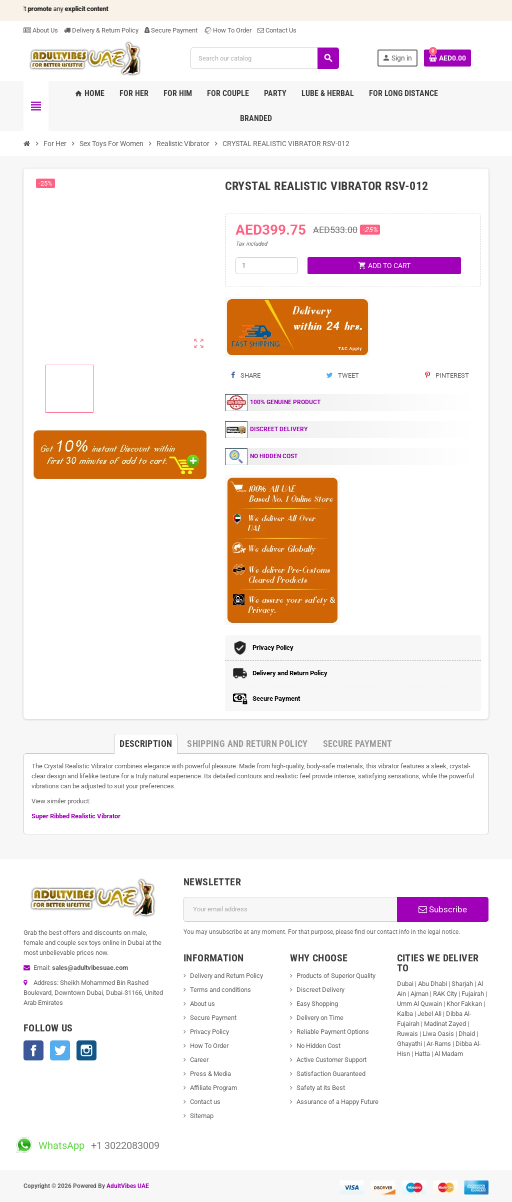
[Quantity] (267, 265)
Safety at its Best (320, 1087)
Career (199, 1059)
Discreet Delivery (320, 989)
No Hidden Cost (318, 1045)
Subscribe (442, 909)
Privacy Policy (209, 1031)
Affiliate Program (213, 1087)
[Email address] (291, 909)
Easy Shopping (317, 1003)
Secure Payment (171, 30)
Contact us (205, 1101)
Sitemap (202, 1115)
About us (202, 1003)
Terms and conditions (220, 989)
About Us (41, 30)
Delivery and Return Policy (226, 975)
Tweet (342, 375)
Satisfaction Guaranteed (331, 1073)
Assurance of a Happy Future (337, 1101)
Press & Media (210, 1073)
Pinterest (447, 375)
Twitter (60, 1050)
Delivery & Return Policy (101, 30)
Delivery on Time (320, 1017)
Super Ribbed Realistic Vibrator (76, 816)
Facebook (34, 1050)
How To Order (228, 30)
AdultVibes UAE (127, 1185)
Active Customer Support (331, 1059)
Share (245, 375)
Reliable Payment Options (332, 1031)
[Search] (264, 58)
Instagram (86, 1050)
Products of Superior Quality (336, 975)
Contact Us (277, 30)
